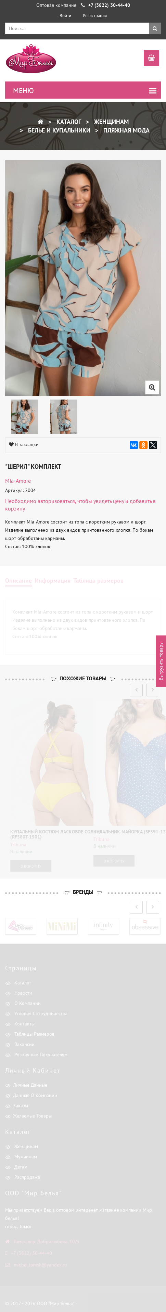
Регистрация (95, 15)
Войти (65, 15)
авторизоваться (56, 500)
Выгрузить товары (161, 661)
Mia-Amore (18, 480)
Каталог (68, 122)
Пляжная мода (126, 130)
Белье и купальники (58, 130)
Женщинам (110, 122)
